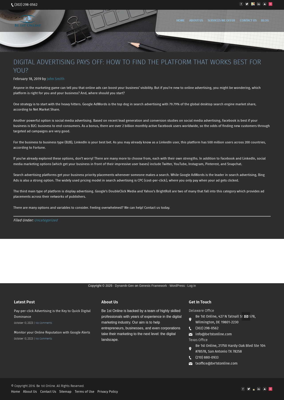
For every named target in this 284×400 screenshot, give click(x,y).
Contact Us (48, 391)
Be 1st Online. (46, 386)
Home (15, 391)
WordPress (177, 285)
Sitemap (65, 391)
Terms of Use (84, 391)
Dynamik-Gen (124, 285)
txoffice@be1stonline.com (216, 363)
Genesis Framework (153, 285)
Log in (191, 285)
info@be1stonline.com (213, 334)
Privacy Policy (107, 391)
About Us (30, 391)
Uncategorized (46, 220)
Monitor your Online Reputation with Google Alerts (52, 332)
